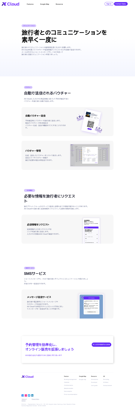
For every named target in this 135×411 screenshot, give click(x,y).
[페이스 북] (23, 395)
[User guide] (96, 385)
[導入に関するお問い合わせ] (101, 345)
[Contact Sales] (121, 4)
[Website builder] (69, 388)
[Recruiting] (108, 379)
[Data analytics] (69, 391)
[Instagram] (26, 395)
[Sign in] (109, 4)
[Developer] (96, 382)
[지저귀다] (29, 395)
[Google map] (84, 379)
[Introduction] (96, 379)
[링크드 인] (32, 395)
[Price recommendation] (70, 394)
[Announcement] (108, 385)
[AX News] (108, 382)
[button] (30, 4)
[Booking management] (70, 379)
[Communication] (69, 385)
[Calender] (69, 382)
